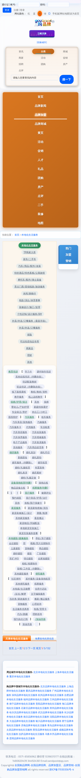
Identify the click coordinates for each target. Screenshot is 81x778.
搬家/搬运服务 (42, 598)
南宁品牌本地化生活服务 (22, 703)
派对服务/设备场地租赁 (38, 578)
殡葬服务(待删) (40, 487)
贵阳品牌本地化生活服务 (48, 703)
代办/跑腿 (22, 614)
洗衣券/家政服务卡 (20, 598)
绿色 (45, 14)
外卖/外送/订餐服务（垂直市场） (29, 320)
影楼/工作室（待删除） (29, 568)
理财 (29, 355)
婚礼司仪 (45, 452)
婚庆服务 (14, 452)
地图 (40, 223)
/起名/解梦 (20, 593)
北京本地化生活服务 (43, 672)
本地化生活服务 (30, 234)
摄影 (29, 553)
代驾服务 (30, 427)
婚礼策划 (30, 452)
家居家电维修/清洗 (38, 507)
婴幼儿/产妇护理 (20, 406)
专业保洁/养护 (19, 411)
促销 (40, 150)
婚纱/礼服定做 (28, 477)
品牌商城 (40, 123)
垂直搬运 (39, 518)
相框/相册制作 (29, 563)
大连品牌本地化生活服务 (22, 721)
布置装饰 (39, 467)
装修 (40, 214)
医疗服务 (29, 492)
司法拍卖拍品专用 (29, 341)
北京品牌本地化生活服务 (53, 686)
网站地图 (64, 13)
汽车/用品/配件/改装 (29, 266)
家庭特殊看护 (41, 406)
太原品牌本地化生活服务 (19, 729)
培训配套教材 (29, 381)
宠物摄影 (29, 548)
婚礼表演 (22, 472)
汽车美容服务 (20, 432)
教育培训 (13, 371)
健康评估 (46, 492)
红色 (29, 14)
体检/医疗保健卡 (33, 502)
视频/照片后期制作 (40, 543)
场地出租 (43, 482)
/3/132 (46, 648)
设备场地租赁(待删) (21, 482)
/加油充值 (40, 619)
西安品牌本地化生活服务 (45, 729)
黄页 (40, 132)
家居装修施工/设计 (22, 513)
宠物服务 (22, 603)
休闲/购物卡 (29, 293)
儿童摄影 (15, 548)
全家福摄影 (44, 558)
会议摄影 (13, 543)
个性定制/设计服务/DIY (29, 313)
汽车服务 (29, 417)
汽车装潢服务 (39, 442)
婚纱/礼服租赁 (22, 467)
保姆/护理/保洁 (19, 401)
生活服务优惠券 (21, 608)
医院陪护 (13, 417)
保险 (29, 334)
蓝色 (34, 14)
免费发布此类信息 (44, 638)
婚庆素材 (36, 472)
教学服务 (19, 396)
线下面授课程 (19, 391)
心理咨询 (36, 603)
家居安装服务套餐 (28, 533)
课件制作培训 (44, 371)
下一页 (31, 648)
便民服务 (40, 573)
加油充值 (27, 624)
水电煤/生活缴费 (21, 588)
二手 (40, 205)
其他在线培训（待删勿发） (29, 376)
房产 (40, 187)
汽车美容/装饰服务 (23, 422)
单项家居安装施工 (29, 528)
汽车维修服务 (39, 437)
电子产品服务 (20, 442)
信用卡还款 (41, 588)
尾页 (38, 648)
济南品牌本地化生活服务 (34, 725)
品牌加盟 (40, 114)
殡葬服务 (39, 583)
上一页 (18, 648)
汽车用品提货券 (35, 447)
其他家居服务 (22, 518)
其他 (29, 361)
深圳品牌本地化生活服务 (24, 695)
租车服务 (46, 417)
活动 (40, 141)
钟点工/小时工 (39, 411)
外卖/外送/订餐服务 (29, 327)
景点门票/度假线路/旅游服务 (29, 286)
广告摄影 (41, 553)
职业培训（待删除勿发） (29, 386)
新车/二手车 (29, 259)
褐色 (40, 14)
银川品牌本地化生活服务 (48, 721)
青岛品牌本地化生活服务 (60, 725)
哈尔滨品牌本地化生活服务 (23, 712)
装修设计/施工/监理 (29, 307)
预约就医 (16, 497)
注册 (16, 9)
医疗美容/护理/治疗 (36, 497)
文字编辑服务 (38, 593)
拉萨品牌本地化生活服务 (31, 734)
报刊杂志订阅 (21, 619)
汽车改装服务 (39, 432)
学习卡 (28, 371)
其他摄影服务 (21, 573)
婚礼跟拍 (36, 457)
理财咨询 (37, 614)
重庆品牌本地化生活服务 (38, 690)
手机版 (55, 13)
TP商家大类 (30, 252)
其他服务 (17, 447)
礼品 (40, 169)
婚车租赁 (42, 462)
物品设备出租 (18, 487)
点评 (40, 196)
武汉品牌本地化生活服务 (51, 712)
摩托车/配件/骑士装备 (29, 279)
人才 (40, 159)
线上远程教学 (35, 396)
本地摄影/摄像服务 (18, 538)
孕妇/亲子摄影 (43, 538)
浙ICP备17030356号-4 (61, 769)
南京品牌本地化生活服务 (36, 716)
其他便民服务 (22, 583)
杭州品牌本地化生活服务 (51, 695)
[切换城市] (42, 42)
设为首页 (74, 13)
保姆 (46, 401)
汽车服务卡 (15, 427)
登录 (22, 9)
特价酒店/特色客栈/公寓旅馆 (29, 272)
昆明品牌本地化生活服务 (22, 738)
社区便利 (16, 578)
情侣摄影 (28, 558)
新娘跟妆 (22, 457)
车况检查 (45, 427)
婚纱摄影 (17, 553)
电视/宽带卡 (40, 608)
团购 (40, 178)
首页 (40, 96)
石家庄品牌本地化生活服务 (35, 708)
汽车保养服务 (20, 437)
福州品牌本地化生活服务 (36, 699)
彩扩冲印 (14, 558)
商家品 (29, 348)
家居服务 (16, 507)
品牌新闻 (40, 105)
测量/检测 (42, 513)
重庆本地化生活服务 (19, 676)
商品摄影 (43, 548)
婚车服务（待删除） (22, 462)
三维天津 (41, 33)
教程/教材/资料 (39, 391)
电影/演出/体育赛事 (29, 300)
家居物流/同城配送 (30, 523)
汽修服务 (42, 422)
